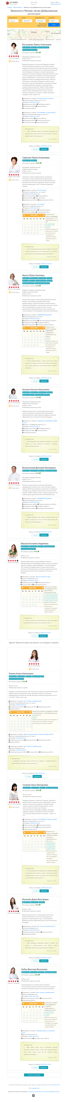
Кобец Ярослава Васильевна (34, 969)
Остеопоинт (41, 204)
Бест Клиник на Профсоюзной (32, 701)
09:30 (48, 843)
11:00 (46, 595)
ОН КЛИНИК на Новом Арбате (46, 112)
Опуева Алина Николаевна (21, 673)
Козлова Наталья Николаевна (35, 389)
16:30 (46, 597)
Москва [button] (34, 3)
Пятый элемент (41, 190)
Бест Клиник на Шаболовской (32, 746)
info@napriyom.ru (36, 1088)
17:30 (55, 597)
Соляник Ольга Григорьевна (35, 785)
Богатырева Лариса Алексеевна (36, 44)
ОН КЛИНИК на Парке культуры (47, 819)
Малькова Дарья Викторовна (35, 899)
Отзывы (35, 149)
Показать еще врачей (34, 1075)
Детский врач (43, 25)
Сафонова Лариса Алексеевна (36, 157)
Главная (9, 7)
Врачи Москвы (18, 7)
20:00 (48, 227)
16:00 (55, 595)
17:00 (48, 338)
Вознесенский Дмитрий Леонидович (39, 467)
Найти (54, 24)
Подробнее (44, 149)
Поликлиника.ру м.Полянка (45, 98)
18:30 (51, 600)
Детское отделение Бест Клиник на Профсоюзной (38, 734)
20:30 (53, 848)
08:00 (47, 1012)
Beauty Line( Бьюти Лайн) (43, 576)
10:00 (51, 1012)
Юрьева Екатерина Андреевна (34, 543)
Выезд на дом (43, 24)
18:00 (46, 600)
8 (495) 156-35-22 (34, 102)
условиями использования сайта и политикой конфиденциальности (43, 1091)
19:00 (52, 224)
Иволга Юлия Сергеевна (33, 275)
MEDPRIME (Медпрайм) (44, 314)
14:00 (48, 224)
